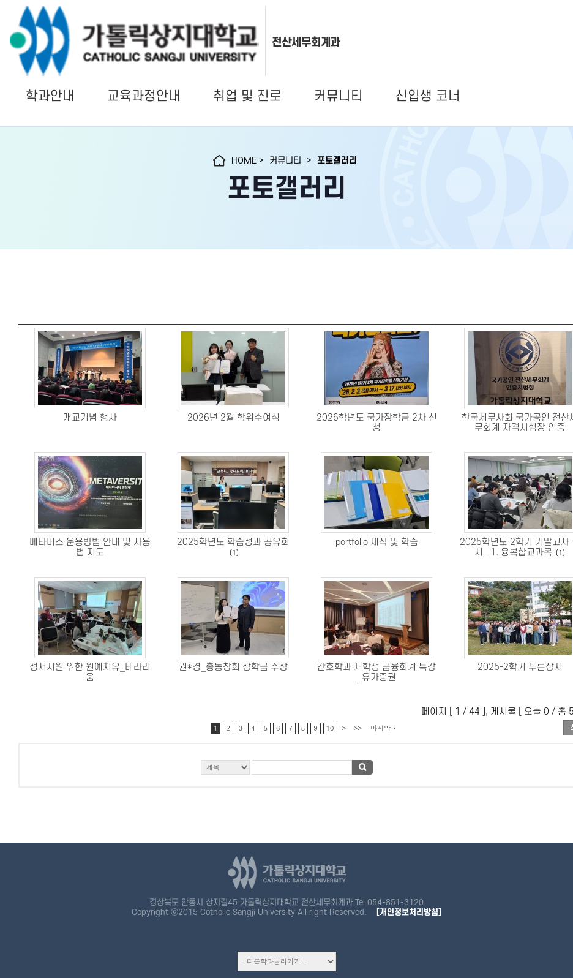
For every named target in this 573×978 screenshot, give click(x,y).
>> (357, 727)
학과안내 (50, 96)
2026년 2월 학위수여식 (233, 418)
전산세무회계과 (306, 42)
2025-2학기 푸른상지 (520, 667)
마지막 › (382, 727)
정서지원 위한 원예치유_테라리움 (90, 672)
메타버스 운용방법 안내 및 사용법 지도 (90, 547)
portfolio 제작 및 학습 (376, 542)
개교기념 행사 (90, 418)
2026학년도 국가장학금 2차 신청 (376, 423)
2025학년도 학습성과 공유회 (233, 542)
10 (330, 727)
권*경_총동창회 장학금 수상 (233, 667)
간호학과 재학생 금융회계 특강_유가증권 (376, 672)
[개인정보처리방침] (408, 912)
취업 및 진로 (247, 96)
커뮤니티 (338, 96)
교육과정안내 (144, 96)
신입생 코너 (427, 96)
